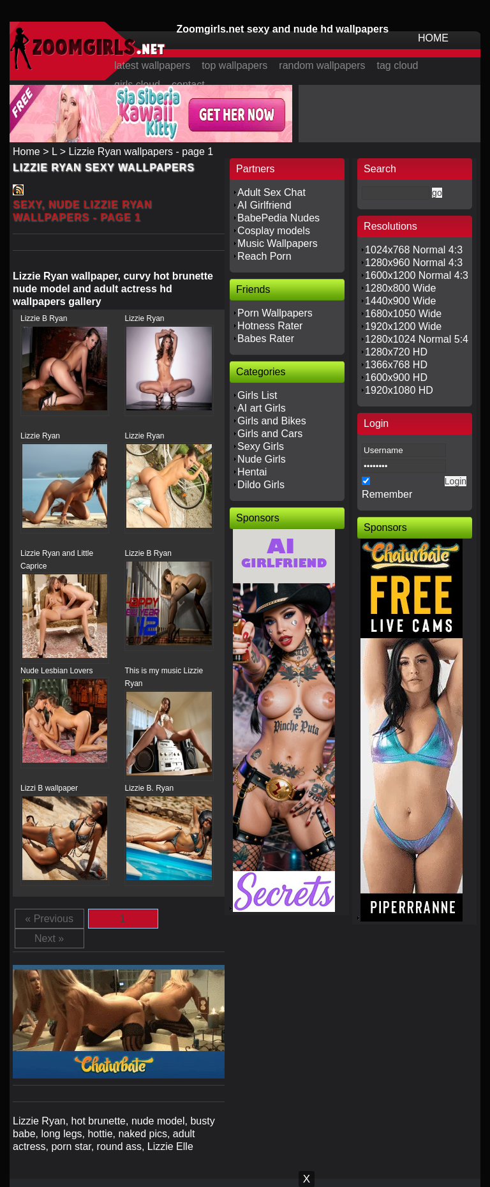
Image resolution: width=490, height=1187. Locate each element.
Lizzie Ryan (144, 318)
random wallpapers (322, 65)
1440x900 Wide (400, 300)
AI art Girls (261, 408)
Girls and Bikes (271, 420)
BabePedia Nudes (278, 218)
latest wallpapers (152, 65)
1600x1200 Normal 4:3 (416, 275)
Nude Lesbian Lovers (56, 670)
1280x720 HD (396, 352)
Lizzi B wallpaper (49, 788)
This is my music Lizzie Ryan (163, 677)
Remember (387, 494)
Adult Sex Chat (271, 192)
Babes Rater (265, 338)
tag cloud (398, 65)
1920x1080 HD (399, 390)
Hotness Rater (269, 325)
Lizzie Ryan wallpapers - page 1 (140, 151)
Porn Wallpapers (275, 313)
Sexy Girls (260, 446)
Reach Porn (264, 256)
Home (26, 151)
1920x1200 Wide (403, 326)
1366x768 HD (396, 364)
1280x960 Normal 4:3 (414, 262)
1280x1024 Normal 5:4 (416, 339)
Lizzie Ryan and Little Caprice (56, 560)
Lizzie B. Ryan (149, 788)
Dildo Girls (261, 484)
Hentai (252, 472)
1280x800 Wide (400, 288)
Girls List (257, 395)
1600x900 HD (396, 377)
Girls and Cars (269, 433)
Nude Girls (261, 459)
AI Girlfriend (264, 205)
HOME (433, 38)
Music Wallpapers (277, 243)
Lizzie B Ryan (43, 318)
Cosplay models (273, 230)
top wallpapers (234, 65)
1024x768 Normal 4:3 (414, 249)
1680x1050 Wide (403, 313)
